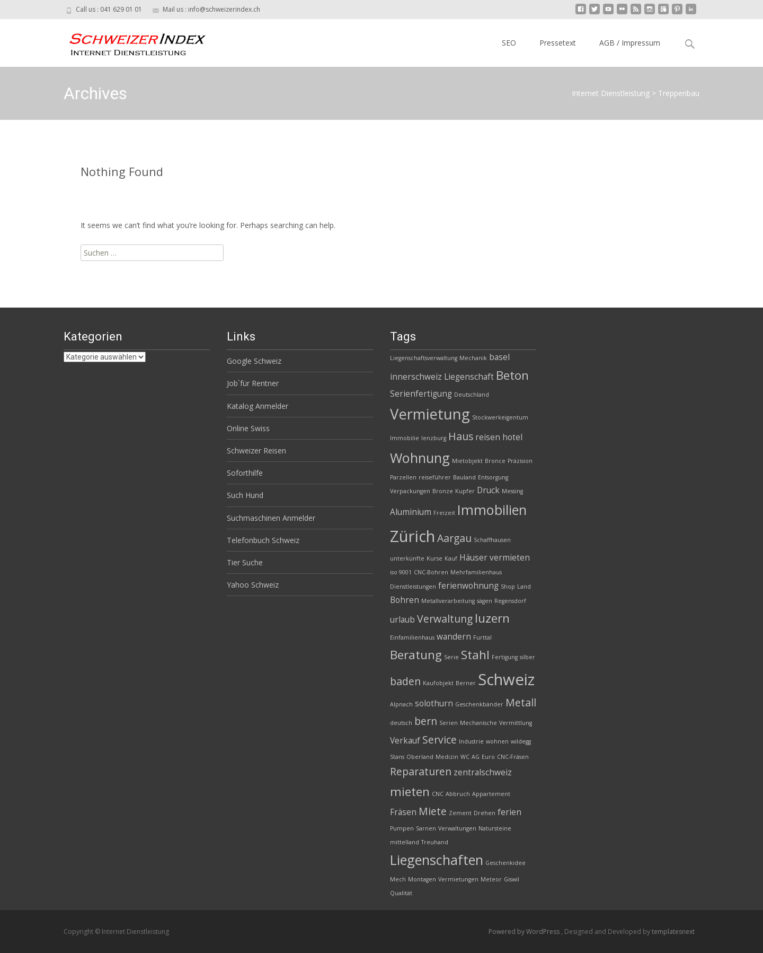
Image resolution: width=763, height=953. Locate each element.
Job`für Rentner (253, 383)
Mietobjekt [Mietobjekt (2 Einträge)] (467, 461)
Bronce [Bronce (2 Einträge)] (495, 461)
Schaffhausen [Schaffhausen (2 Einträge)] (492, 540)
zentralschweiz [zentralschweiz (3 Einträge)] (483, 772)
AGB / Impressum (629, 43)
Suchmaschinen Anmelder (271, 518)
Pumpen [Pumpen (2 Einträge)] (402, 828)
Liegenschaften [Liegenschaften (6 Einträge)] (436, 860)
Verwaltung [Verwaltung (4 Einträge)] (445, 618)
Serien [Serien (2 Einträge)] (448, 723)
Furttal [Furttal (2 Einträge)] (482, 637)
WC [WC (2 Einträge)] (464, 756)
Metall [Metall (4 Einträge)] (520, 702)
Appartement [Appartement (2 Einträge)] (491, 794)
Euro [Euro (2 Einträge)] (488, 756)
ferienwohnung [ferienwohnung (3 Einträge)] (468, 585)
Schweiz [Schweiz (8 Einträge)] (506, 679)
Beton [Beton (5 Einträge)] (512, 375)
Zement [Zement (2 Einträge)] (460, 813)
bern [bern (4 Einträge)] (425, 721)
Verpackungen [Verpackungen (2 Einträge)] (410, 491)
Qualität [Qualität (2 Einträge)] (401, 893)
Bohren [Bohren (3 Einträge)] (404, 600)
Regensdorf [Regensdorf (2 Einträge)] (510, 601)
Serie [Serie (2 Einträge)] (451, 657)
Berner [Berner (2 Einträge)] (466, 683)
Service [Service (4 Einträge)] (439, 739)
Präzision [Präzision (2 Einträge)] (520, 461)
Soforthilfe (245, 473)
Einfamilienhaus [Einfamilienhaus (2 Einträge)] (412, 637)
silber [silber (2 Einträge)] (527, 657)
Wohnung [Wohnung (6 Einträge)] (420, 458)
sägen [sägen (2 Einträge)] (484, 601)
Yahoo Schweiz (253, 585)
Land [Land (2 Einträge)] (524, 586)
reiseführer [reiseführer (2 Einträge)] (435, 477)
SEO (509, 43)
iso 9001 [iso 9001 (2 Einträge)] (401, 572)
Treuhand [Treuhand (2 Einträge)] (434, 842)
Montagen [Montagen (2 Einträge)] (422, 879)
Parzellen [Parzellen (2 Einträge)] (403, 477)
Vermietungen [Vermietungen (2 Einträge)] (458, 879)
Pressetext (557, 43)
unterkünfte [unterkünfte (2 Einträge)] (407, 558)
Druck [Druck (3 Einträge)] (488, 490)
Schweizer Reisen (256, 450)
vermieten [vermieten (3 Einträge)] (510, 557)
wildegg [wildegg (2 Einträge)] (521, 741)
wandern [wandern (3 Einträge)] (454, 636)
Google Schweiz (254, 361)
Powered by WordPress (525, 931)
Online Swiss (248, 428)
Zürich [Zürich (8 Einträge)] (412, 536)
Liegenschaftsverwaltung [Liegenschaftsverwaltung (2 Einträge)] (423, 358)
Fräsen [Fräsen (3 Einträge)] (403, 812)
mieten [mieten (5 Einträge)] (410, 791)
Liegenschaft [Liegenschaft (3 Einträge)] (469, 376)
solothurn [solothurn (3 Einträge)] (434, 703)
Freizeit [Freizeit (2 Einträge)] (444, 513)
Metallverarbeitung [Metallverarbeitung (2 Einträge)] (448, 601)
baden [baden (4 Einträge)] (405, 681)
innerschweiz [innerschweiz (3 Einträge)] (416, 376)
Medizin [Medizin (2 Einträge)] (447, 756)
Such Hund (245, 495)
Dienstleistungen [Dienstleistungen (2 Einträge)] (413, 586)
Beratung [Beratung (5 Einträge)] (416, 654)
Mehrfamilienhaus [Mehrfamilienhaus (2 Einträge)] (476, 572)
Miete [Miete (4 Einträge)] (433, 811)
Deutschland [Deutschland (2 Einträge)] (471, 394)
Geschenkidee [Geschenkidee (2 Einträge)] (505, 863)
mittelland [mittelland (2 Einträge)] (404, 842)
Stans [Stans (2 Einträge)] (397, 756)
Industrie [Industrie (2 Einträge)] (471, 741)
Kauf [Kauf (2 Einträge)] (451, 558)
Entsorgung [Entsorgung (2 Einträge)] (493, 477)
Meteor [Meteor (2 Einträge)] (491, 879)
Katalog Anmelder (257, 406)
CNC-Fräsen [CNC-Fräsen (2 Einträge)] (513, 756)
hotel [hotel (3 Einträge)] (512, 437)
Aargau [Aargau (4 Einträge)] (454, 538)
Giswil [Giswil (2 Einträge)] (511, 879)
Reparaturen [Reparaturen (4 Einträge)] (420, 771)
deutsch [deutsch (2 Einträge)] (401, 723)
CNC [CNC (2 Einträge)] (437, 794)
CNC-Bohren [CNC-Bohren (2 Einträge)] (431, 572)
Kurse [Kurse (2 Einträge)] (434, 558)
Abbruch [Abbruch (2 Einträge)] (458, 794)
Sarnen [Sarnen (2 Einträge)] (426, 828)
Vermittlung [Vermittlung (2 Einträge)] (515, 723)
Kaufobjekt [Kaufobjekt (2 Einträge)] (438, 683)
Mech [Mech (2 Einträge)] (398, 879)
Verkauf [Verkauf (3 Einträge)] (405, 740)
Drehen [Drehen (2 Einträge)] (484, 813)
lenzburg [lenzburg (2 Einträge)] (433, 438)
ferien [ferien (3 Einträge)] (509, 812)
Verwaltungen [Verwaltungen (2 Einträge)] (457, 828)
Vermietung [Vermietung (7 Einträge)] (430, 414)
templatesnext (673, 931)
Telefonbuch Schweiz (263, 540)
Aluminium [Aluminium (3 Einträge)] (410, 512)
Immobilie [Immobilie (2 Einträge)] (404, 438)
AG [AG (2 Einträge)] (476, 756)
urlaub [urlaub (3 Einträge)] (402, 619)
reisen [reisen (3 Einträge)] (487, 437)
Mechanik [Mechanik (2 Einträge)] (473, 358)
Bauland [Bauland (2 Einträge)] (464, 477)
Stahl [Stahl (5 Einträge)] (475, 654)
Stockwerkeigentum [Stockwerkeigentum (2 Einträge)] (500, 417)
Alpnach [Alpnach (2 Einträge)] (401, 704)
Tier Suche (245, 562)
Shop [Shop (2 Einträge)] (508, 586)
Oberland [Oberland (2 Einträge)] (419, 756)
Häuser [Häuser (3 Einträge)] (473, 557)
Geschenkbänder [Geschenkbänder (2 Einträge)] (479, 704)
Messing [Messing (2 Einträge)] (512, 491)
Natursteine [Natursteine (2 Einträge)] (494, 828)
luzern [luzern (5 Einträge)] (492, 618)
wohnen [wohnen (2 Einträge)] (497, 741)
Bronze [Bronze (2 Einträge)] (442, 491)
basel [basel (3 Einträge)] (499, 357)
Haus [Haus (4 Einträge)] (460, 436)
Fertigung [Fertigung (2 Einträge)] (505, 657)
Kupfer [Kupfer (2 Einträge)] (465, 491)
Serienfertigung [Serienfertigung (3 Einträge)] (421, 393)
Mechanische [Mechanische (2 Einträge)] (478, 723)
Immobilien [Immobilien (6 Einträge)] (492, 510)
